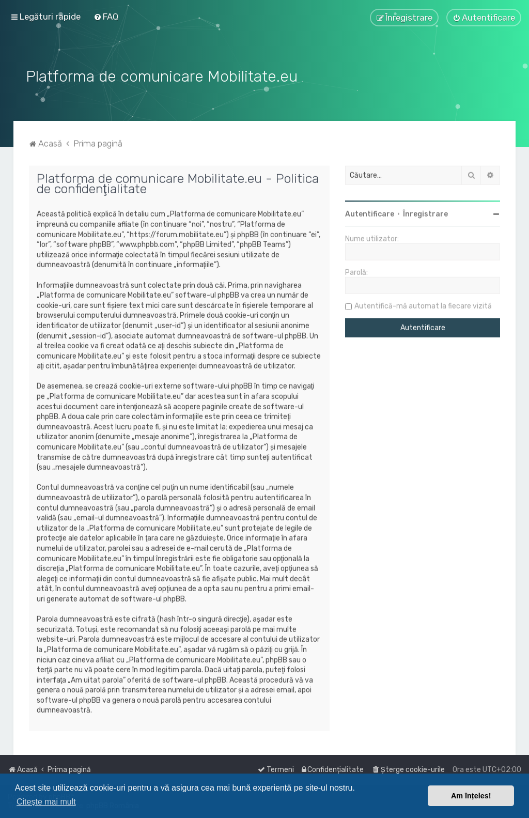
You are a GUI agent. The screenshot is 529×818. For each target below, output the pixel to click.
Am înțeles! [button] (471, 796)
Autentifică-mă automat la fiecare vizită (423, 304)
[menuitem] (106, 16)
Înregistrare (425, 212)
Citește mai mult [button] (46, 801)
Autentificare (369, 212)
